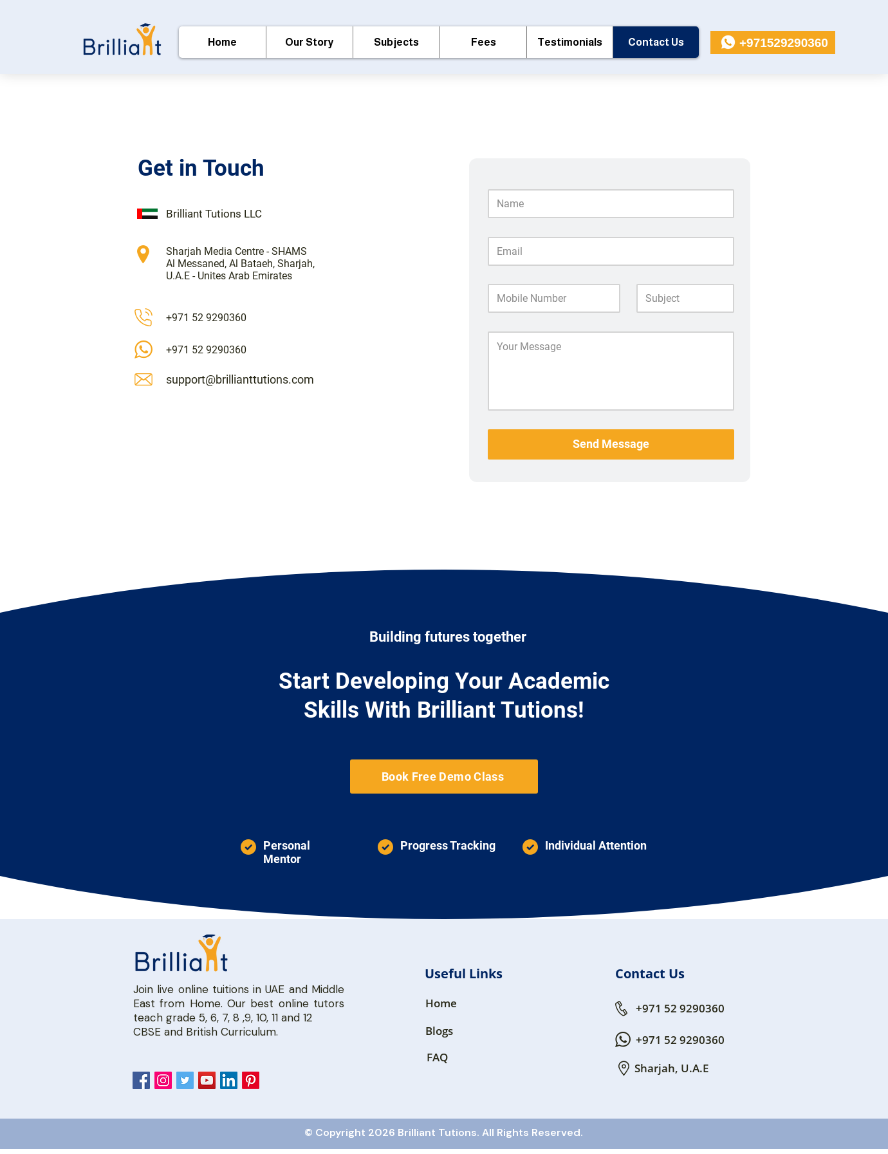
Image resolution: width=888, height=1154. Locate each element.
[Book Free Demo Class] (444, 776)
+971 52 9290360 (206, 318)
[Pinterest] (250, 1080)
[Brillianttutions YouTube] (207, 1080)
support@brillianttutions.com (240, 379)
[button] (396, 42)
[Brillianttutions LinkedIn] (228, 1080)
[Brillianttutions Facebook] (141, 1080)
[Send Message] (611, 444)
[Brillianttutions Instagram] (163, 1080)
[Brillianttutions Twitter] (185, 1080)
